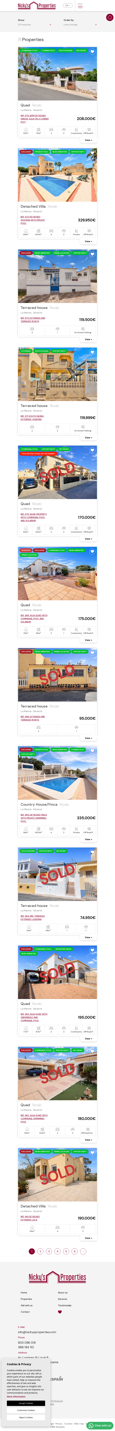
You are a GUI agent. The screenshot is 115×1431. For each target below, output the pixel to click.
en (66, 5)
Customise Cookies (26, 1410)
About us (63, 1292)
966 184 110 (26, 1347)
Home (24, 1292)
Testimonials (64, 1305)
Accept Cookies (26, 1403)
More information (16, 1396)
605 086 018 (27, 1343)
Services (62, 1299)
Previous (22, 73)
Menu (80, 5)
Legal (51, 1423)
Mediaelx (60, 1427)
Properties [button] (26, 1299)
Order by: (69, 20)
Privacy (59, 1423)
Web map (79, 1423)
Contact (25, 1311)
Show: (21, 20)
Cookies (68, 1423)
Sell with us (27, 1305)
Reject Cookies (26, 1417)
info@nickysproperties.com (37, 1332)
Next (93, 73)
